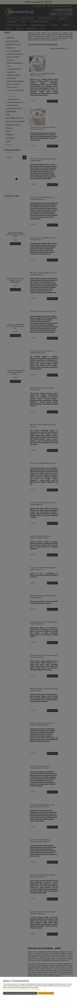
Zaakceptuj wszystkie (46, 993)
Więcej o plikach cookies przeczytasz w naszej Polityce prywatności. (22, 989)
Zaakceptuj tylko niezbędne (13, 993)
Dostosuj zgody (30, 993)
